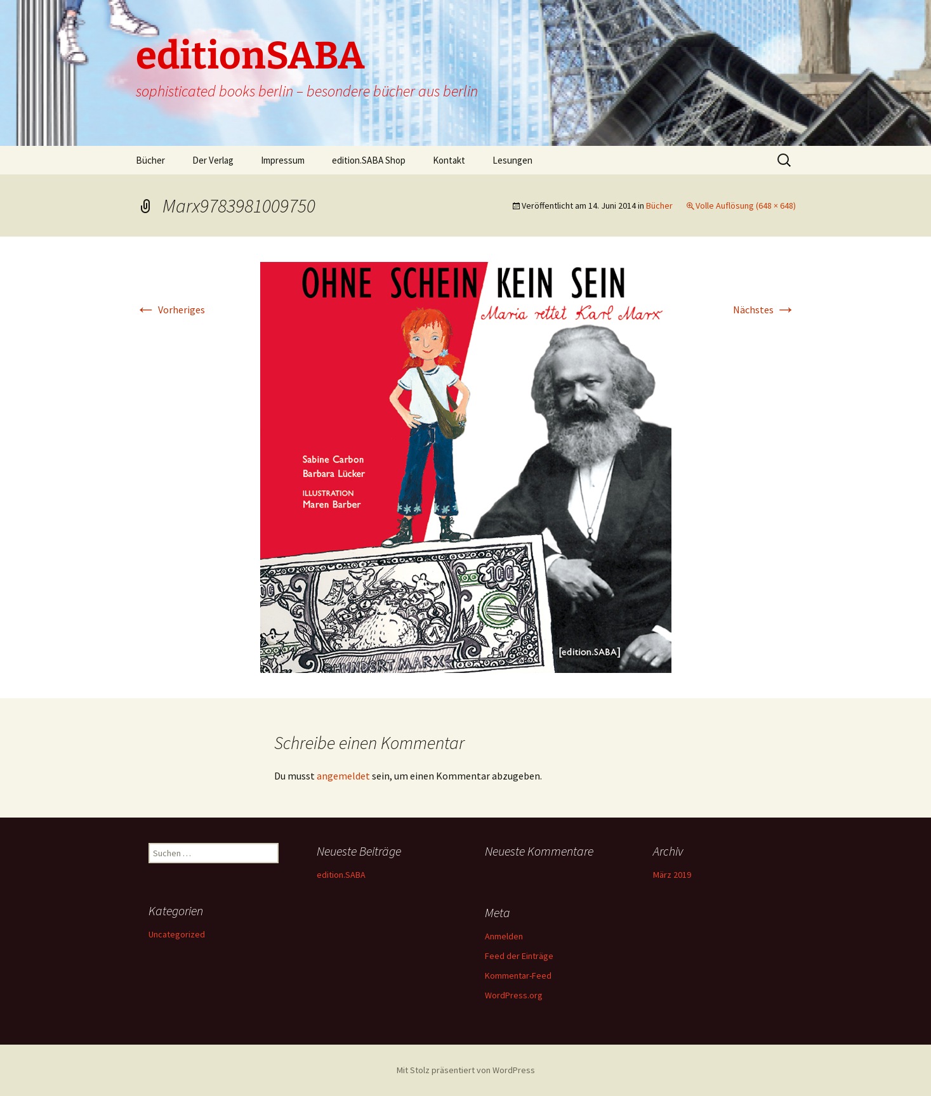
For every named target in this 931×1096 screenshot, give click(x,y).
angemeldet (343, 775)
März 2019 (672, 874)
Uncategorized (177, 934)
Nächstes (764, 309)
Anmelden (504, 936)
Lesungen (512, 160)
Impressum (283, 160)
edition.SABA (341, 874)
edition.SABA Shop (369, 160)
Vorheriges (170, 309)
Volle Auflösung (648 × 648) (746, 205)
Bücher (150, 160)
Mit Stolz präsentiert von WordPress (466, 1070)
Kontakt (449, 160)
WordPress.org (514, 995)
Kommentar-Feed (518, 975)
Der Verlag (213, 160)
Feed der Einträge (519, 956)
